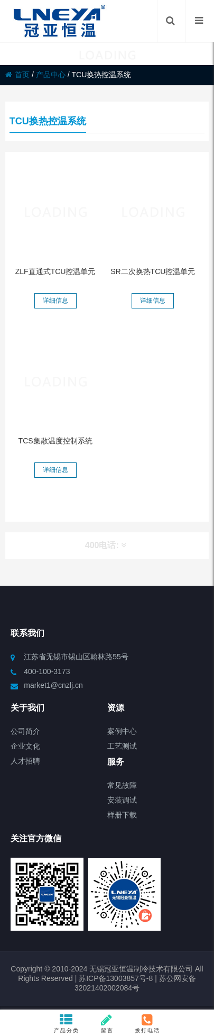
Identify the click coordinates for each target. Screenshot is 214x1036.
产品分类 (66, 1023)
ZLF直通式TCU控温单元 (55, 271)
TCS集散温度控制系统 (55, 441)
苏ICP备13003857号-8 (115, 978)
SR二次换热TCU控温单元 (152, 271)
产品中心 (51, 74)
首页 (17, 74)
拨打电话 (147, 1023)
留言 (107, 1023)
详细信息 (55, 300)
